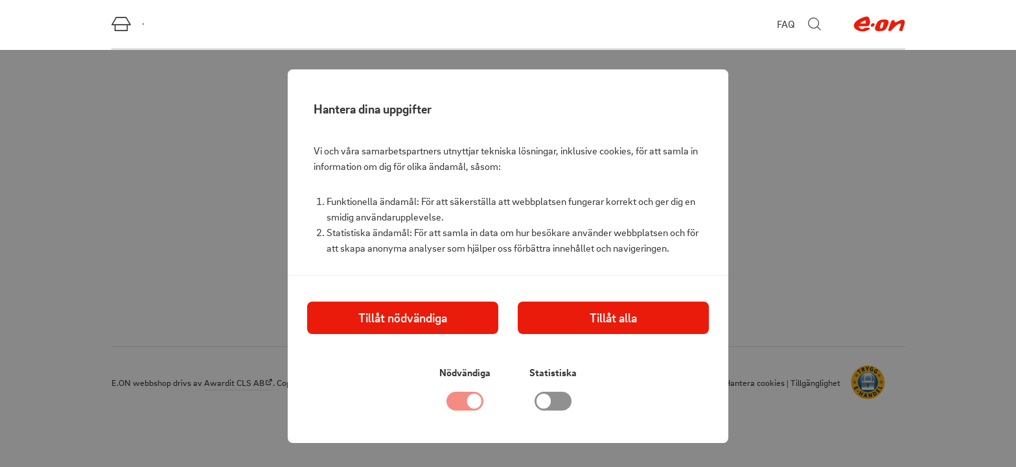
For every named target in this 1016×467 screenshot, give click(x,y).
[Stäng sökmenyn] (814, 24)
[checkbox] (553, 404)
